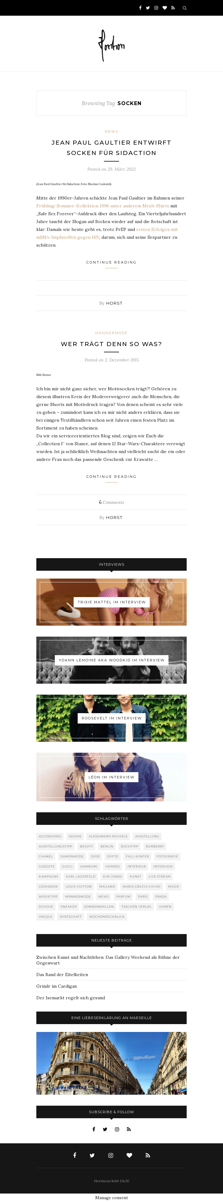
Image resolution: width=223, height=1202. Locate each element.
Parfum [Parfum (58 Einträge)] (123, 896)
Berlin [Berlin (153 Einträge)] (107, 846)
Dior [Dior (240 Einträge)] (95, 856)
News (111, 131)
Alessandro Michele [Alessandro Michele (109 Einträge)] (108, 836)
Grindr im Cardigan (56, 986)
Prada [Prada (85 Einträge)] (161, 896)
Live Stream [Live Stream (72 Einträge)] (160, 876)
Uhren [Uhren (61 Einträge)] (165, 906)
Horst (114, 303)
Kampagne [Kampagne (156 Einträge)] (49, 876)
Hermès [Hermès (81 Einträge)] (113, 866)
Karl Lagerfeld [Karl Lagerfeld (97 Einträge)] (81, 876)
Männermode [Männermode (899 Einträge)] (78, 896)
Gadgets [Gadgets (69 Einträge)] (46, 866)
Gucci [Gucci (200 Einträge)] (67, 866)
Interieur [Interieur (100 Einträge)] (136, 866)
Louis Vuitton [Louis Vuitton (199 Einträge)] (79, 886)
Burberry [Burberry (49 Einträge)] (155, 846)
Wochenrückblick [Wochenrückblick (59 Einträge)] (107, 916)
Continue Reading (111, 264)
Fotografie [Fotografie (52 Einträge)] (167, 856)
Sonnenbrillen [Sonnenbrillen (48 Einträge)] (99, 906)
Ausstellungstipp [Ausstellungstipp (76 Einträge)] (55, 846)
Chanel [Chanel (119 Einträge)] (46, 856)
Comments (111, 502)
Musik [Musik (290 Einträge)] (173, 886)
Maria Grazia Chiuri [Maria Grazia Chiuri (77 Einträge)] (142, 886)
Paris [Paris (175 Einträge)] (143, 896)
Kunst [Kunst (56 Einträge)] (135, 876)
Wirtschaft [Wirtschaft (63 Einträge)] (71, 916)
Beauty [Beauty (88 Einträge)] (86, 846)
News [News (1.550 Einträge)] (103, 896)
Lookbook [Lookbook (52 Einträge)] (48, 886)
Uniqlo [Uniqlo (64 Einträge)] (45, 916)
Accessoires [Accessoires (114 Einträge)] (50, 836)
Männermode (111, 333)
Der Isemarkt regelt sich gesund (70, 998)
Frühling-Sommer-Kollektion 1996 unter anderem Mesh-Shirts (103, 206)
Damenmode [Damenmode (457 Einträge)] (72, 856)
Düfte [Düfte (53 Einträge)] (112, 856)
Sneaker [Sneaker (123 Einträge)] (69, 906)
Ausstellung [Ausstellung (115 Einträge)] (147, 836)
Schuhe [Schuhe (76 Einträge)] (46, 906)
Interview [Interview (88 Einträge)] (163, 866)
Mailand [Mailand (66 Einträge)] (107, 886)
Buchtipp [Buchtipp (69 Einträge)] (129, 846)
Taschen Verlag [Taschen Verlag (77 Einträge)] (137, 906)
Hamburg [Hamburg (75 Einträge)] (89, 866)
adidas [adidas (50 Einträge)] (75, 836)
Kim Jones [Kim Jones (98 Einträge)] (112, 876)
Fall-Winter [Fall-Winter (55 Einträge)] (137, 856)
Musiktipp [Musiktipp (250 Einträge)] (48, 896)
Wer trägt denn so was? (111, 344)
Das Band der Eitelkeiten (62, 974)
